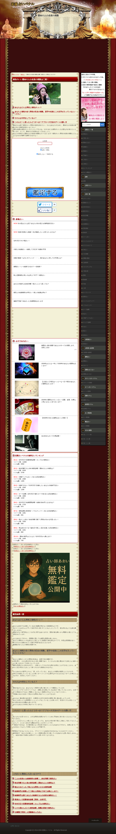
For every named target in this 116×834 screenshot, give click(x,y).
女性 (43, 150)
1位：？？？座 (87, 434)
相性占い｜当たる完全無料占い (24, 546)
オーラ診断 (86, 309)
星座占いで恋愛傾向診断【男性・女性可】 (31, 799)
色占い (85, 314)
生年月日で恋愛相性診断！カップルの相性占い (32, 804)
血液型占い (86, 224)
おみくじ (85, 365)
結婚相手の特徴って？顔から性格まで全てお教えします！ (37, 791)
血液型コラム (87, 408)
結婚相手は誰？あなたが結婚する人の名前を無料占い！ (36, 795)
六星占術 (85, 271)
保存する (50, 154)
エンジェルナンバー (88, 301)
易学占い (85, 296)
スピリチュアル (87, 267)
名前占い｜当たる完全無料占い (24, 551)
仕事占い (85, 164)
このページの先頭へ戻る (97, 820)
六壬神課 (85, 254)
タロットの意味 (87, 382)
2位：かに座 (86, 439)
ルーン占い (86, 237)
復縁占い (85, 151)
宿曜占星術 (86, 258)
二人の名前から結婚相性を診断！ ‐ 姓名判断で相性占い (36, 778)
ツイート (46, 204)
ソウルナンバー (87, 305)
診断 (84, 181)
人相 (84, 288)
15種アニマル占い (88, 318)
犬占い (85, 326)
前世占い (85, 335)
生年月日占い (87, 207)
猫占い (85, 331)
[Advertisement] (58, 56)
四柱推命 (85, 228)
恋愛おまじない (87, 374)
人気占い (85, 159)
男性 (47, 150)
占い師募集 (86, 426)
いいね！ (47, 210)
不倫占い (85, 155)
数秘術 (85, 279)
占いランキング (87, 168)
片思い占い (86, 138)
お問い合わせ (15, 826)
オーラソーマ (87, 292)
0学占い (85, 249)
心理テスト (86, 190)
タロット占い (87, 198)
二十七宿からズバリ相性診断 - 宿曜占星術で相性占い (35, 808)
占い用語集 (86, 417)
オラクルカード (87, 245)
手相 (84, 284)
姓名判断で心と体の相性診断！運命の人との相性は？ (35, 783)
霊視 (84, 275)
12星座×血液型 (87, 352)
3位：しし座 (86, 443)
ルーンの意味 (87, 391)
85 (54, 204)
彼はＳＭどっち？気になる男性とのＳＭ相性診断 (33, 787)
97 (54, 210)
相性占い (85, 134)
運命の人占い (87, 142)
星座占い (85, 344)
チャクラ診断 (87, 322)
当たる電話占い (19, 606)
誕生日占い (86, 211)
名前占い (85, 220)
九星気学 (85, 262)
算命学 (85, 232)
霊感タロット (87, 202)
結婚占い (85, 147)
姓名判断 (85, 215)
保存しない (41, 154)
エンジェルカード (88, 241)
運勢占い (85, 361)
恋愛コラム (86, 400)
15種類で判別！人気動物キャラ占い (28, 812)
